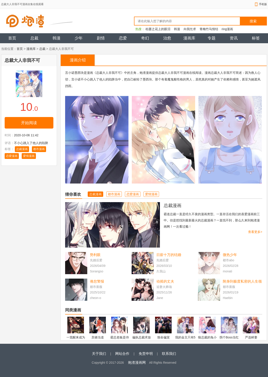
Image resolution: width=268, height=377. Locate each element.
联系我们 (169, 354)
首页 (12, 38)
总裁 (34, 38)
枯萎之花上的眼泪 (158, 29)
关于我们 (99, 354)
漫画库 (189, 38)
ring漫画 (227, 29)
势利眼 (95, 255)
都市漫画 (39, 149)
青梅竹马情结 (209, 29)
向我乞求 (190, 29)
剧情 (101, 38)
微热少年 (230, 255)
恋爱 (123, 38)
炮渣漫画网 (137, 362)
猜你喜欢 (73, 194)
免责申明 (146, 354)
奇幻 (145, 38)
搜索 (253, 21)
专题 (212, 38)
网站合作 (122, 354)
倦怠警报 (97, 281)
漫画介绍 (78, 60)
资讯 (234, 38)
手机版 (263, 4)
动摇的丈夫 (165, 281)
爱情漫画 (29, 156)
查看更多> (255, 232)
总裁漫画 (22, 149)
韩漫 (177, 29)
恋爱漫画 (11, 156)
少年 (79, 38)
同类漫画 (73, 310)
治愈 (167, 38)
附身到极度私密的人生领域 (242, 281)
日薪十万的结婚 (168, 255)
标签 (256, 38)
